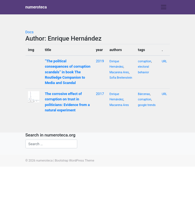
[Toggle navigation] (163, 7)
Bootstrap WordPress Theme (74, 160)
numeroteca (36, 7)
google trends (146, 105)
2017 (100, 94)
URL (164, 61)
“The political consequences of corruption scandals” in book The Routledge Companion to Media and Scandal (67, 72)
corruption (144, 61)
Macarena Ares (119, 72)
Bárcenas (144, 94)
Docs (29, 32)
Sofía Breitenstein (121, 78)
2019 (100, 61)
